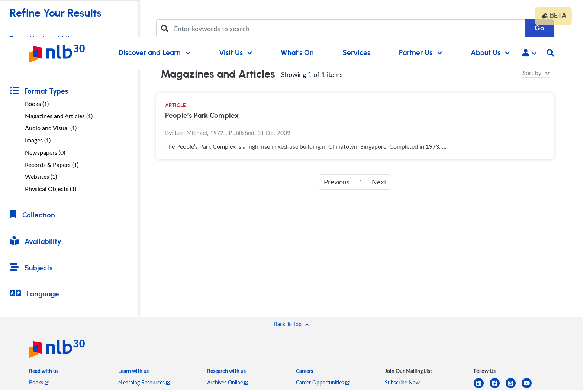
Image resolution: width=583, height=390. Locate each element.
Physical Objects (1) (50, 189)
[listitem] (43, 372)
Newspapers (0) (45, 152)
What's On (297, 53)
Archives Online (227, 382)
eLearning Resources (144, 382)
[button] (529, 53)
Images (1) (38, 140)
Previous (337, 181)
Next (379, 181)
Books (39, 382)
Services (356, 53)
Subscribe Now (402, 382)
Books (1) (37, 104)
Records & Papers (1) (51, 165)
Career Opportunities (323, 382)
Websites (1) (41, 177)
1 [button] (361, 181)
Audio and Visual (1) (51, 128)
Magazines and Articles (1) (59, 116)
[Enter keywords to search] (347, 28)
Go (539, 28)
